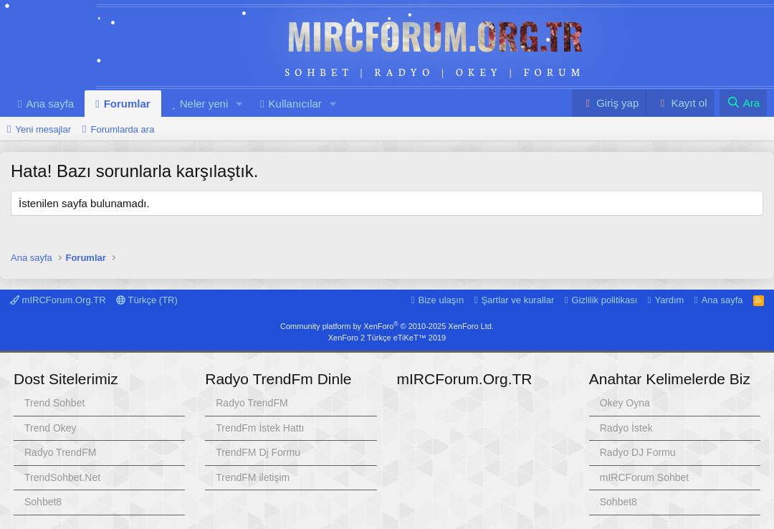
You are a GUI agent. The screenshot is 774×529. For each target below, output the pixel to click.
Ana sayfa (50, 103)
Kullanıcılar (295, 103)
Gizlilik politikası (605, 300)
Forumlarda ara (123, 129)
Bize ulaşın (441, 300)
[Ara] (743, 103)
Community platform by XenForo (387, 326)
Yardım (669, 300)
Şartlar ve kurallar (517, 300)
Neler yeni (204, 103)
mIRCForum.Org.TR (435, 35)
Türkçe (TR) (147, 300)
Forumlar (127, 103)
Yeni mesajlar (43, 129)
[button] (239, 103)
